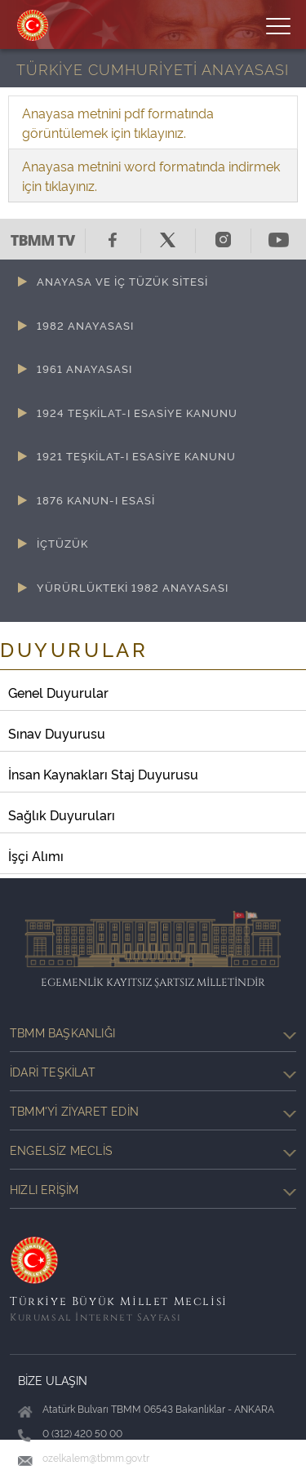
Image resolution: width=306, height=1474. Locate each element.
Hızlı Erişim (153, 1189)
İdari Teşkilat (153, 1071)
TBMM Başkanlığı (153, 1032)
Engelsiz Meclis (153, 1150)
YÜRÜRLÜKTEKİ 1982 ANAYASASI (132, 586)
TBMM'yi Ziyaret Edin (153, 1111)
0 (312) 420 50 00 (82, 1433)
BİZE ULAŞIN (52, 1379)
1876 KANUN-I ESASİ (96, 499)
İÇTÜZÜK (62, 542)
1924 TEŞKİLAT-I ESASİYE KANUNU (137, 412)
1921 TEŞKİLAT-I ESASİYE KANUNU (136, 455)
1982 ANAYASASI (85, 324)
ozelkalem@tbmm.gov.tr (95, 1457)
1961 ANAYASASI (84, 368)
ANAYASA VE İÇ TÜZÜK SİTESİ (122, 280)
